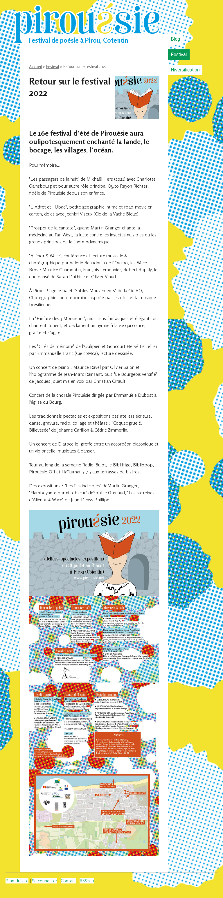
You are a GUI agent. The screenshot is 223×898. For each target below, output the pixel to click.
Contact (68, 880)
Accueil (35, 66)
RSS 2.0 (87, 880)
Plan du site (17, 880)
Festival (179, 54)
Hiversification (185, 69)
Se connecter (44, 880)
